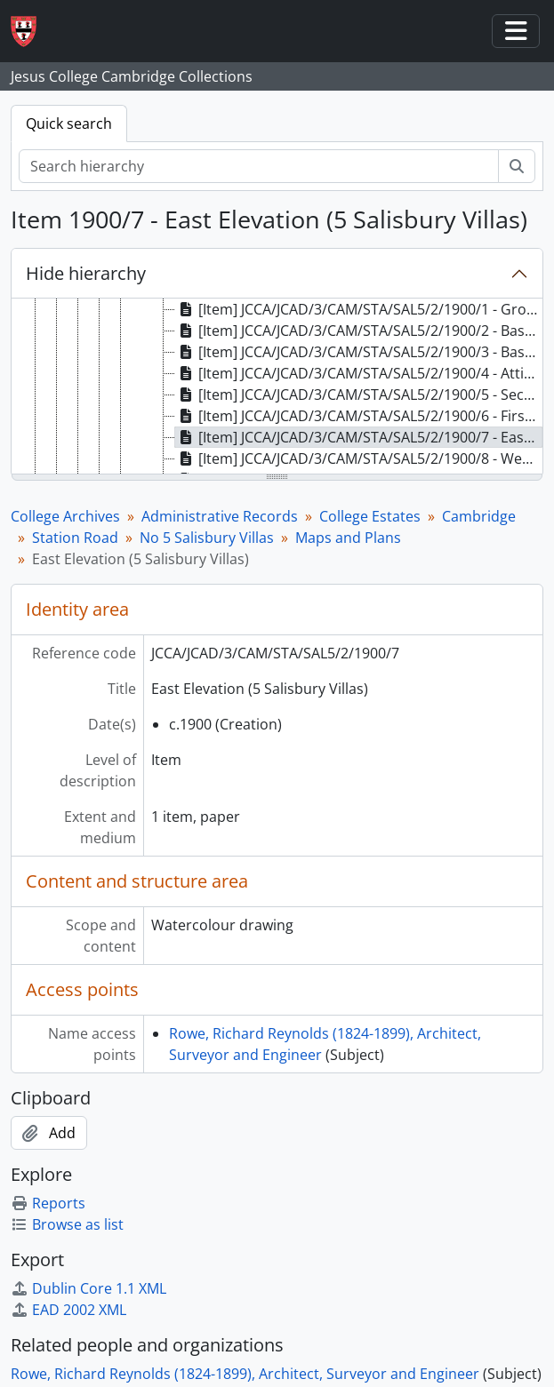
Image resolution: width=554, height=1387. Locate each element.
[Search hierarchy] (259, 166)
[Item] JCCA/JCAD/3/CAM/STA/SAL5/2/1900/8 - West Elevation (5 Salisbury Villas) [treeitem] (358, 458)
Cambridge (479, 516)
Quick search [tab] (69, 123)
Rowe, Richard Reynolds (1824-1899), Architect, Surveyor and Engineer (245, 1373)
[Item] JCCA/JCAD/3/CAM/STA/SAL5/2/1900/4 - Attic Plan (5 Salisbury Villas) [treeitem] (358, 373)
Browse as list (67, 1224)
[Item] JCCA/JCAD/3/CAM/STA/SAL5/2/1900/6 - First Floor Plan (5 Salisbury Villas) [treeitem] (358, 415)
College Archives (65, 516)
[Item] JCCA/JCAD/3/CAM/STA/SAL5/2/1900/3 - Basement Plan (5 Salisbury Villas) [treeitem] (358, 352)
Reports (48, 1203)
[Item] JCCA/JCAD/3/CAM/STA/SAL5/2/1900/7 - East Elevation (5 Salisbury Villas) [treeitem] (358, 437)
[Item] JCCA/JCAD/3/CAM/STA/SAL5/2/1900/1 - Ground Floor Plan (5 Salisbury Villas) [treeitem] (358, 309)
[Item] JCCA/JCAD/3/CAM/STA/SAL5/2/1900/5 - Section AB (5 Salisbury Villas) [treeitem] (358, 394)
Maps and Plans (348, 537)
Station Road (75, 537)
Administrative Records (219, 516)
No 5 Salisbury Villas (207, 537)
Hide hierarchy (86, 273)
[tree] (277, 387)
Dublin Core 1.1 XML (88, 1288)
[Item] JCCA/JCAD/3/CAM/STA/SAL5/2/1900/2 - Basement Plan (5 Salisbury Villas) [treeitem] (358, 330)
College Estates (370, 516)
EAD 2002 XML (68, 1309)
